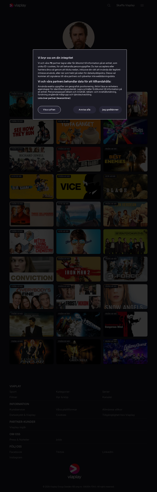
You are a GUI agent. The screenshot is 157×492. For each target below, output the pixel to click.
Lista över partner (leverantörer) (54, 98)
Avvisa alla (84, 110)
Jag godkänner (110, 110)
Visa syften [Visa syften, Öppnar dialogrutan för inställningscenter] (49, 110)
